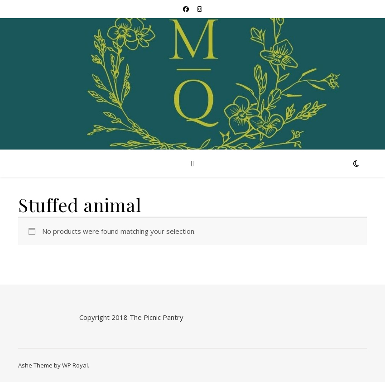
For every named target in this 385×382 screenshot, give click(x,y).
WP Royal (75, 365)
